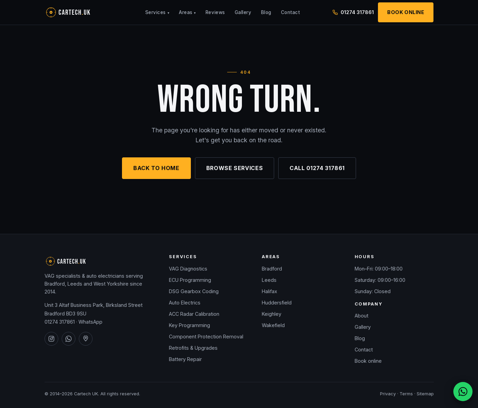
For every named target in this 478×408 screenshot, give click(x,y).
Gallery (243, 12)
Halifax (269, 291)
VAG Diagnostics (188, 269)
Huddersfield (277, 302)
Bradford (272, 269)
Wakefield (273, 325)
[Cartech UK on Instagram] (51, 339)
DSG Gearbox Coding (194, 291)
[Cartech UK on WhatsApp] (68, 339)
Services (157, 12)
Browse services (234, 168)
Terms (406, 393)
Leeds (269, 280)
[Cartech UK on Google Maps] (86, 339)
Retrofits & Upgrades (193, 348)
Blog (266, 12)
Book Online (405, 12)
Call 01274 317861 (317, 168)
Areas (187, 12)
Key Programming (189, 325)
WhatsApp (90, 322)
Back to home (156, 168)
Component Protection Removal (206, 336)
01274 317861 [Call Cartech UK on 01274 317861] (353, 12)
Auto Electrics (184, 302)
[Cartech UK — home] (79, 12)
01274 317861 (60, 322)
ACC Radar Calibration (194, 314)
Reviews (215, 12)
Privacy (388, 393)
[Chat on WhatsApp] (463, 391)
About (361, 316)
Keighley (271, 314)
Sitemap (425, 393)
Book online (368, 361)
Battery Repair (185, 359)
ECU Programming (190, 280)
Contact (290, 12)
